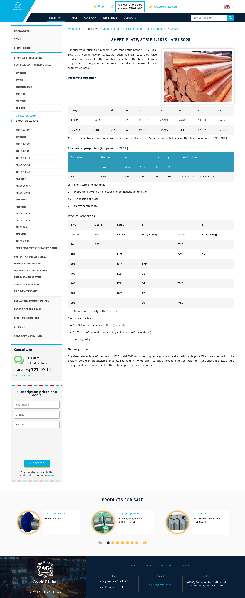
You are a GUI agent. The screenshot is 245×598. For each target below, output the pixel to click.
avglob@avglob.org (166, 6)
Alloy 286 (21, 227)
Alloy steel (21, 327)
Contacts (130, 17)
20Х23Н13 (21, 101)
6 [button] (132, 542)
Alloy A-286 (22, 241)
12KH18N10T (22, 151)
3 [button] (117, 542)
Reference (110, 17)
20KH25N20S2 (23, 144)
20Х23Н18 (21, 137)
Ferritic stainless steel (28, 263)
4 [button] (122, 542)
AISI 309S (21, 108)
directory (56, 17)
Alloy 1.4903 (23, 192)
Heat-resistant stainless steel (32, 64)
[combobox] (102, 7)
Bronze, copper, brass (27, 309)
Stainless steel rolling (28, 57)
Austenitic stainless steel (30, 256)
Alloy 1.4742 (23, 172)
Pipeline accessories (26, 291)
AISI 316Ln (21, 199)
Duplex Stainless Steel (27, 277)
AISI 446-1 (21, 178)
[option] (48, 522)
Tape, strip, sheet (129, 513)
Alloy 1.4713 (23, 158)
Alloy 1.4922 (23, 213)
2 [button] (112, 542)
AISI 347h (21, 234)
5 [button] (127, 542)
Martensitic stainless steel (31, 270)
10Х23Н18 (21, 73)
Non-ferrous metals (26, 318)
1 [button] (108, 542)
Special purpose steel (27, 284)
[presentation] (28, 443)
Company (90, 17)
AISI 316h (21, 206)
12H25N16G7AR (24, 87)
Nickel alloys (22, 30)
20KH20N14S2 (23, 130)
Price (73, 17)
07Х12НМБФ (201, 513)
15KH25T (20, 94)
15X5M (19, 80)
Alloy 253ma (23, 185)
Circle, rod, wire (26, 115)
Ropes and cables (55, 513)
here (51, 475)
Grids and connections (28, 335)
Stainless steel (23, 48)
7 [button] (136, 542)
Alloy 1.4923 (23, 220)
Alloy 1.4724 (23, 165)
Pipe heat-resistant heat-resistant (36, 248)
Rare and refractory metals (31, 300)
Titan (17, 39)
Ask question (22, 375)
